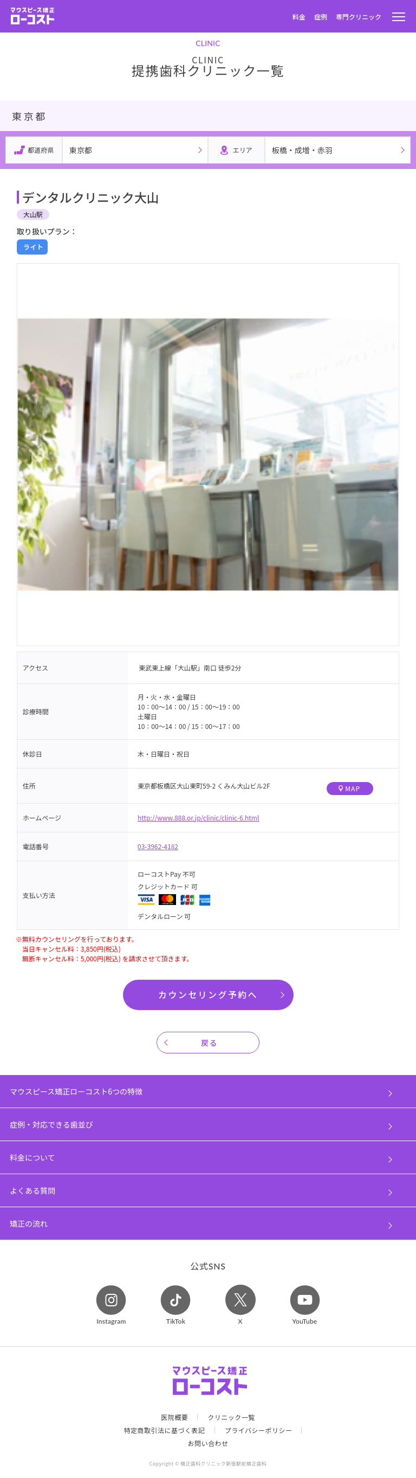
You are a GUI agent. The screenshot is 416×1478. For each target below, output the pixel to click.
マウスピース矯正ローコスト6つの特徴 (76, 1091)
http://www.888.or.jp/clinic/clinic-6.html (198, 817)
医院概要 (174, 1417)
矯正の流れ (29, 1223)
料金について (32, 1157)
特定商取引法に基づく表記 (164, 1430)
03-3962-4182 (158, 846)
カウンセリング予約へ (208, 994)
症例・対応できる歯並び (51, 1124)
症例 (320, 16)
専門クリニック (358, 16)
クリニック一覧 (231, 1417)
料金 (299, 16)
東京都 (80, 150)
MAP (349, 788)
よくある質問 (32, 1190)
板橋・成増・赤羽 (302, 150)
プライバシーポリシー (258, 1430)
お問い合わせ (207, 1443)
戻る (209, 1042)
